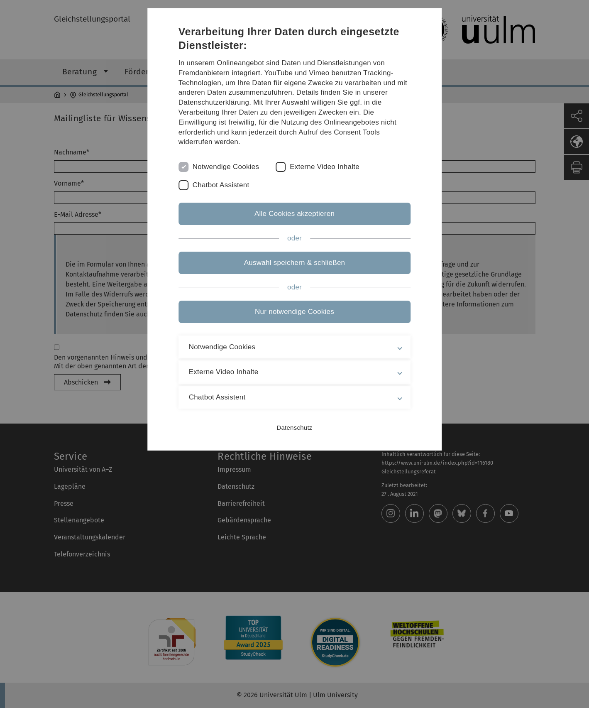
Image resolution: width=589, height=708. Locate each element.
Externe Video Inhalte (324, 167)
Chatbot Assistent (221, 185)
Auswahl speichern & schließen (294, 263)
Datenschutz (294, 427)
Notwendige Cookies (226, 167)
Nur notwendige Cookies (294, 312)
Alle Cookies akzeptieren (294, 214)
